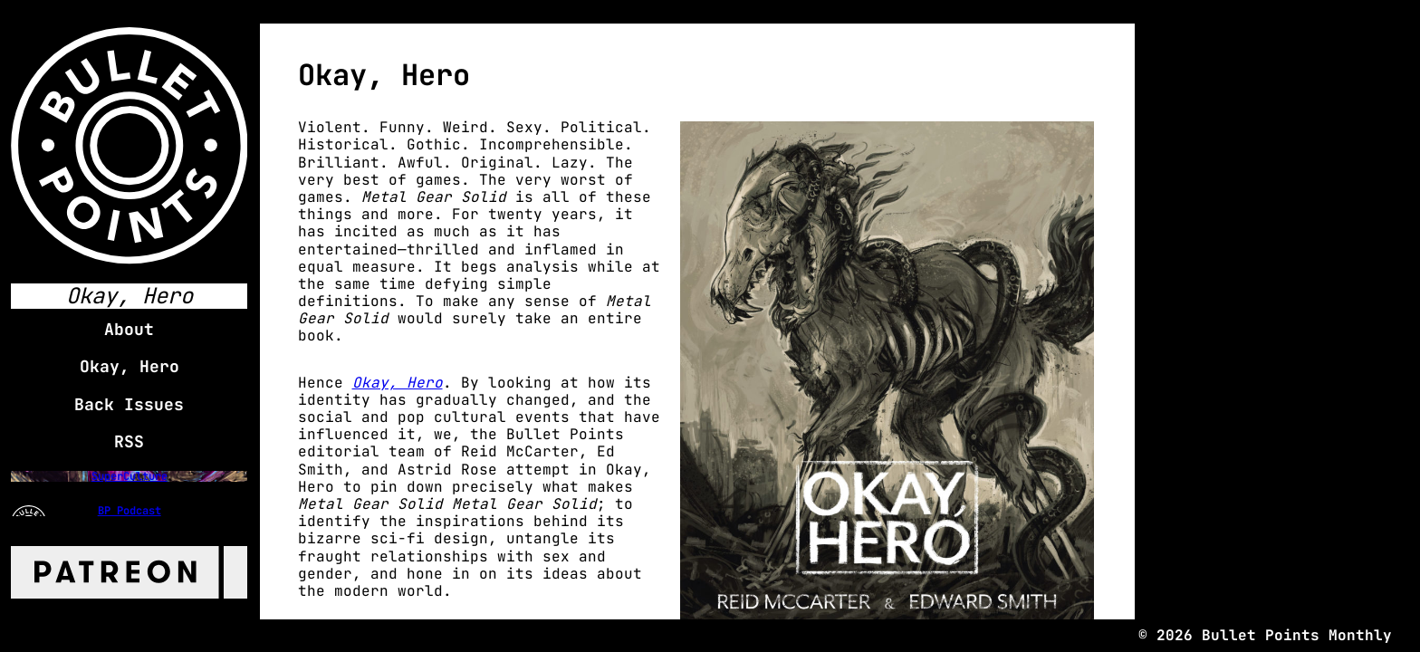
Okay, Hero (397, 382)
